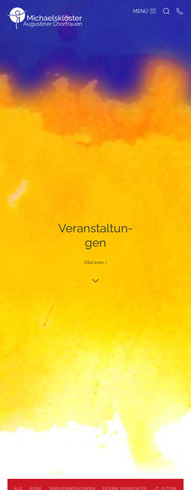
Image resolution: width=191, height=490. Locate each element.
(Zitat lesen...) (95, 262)
